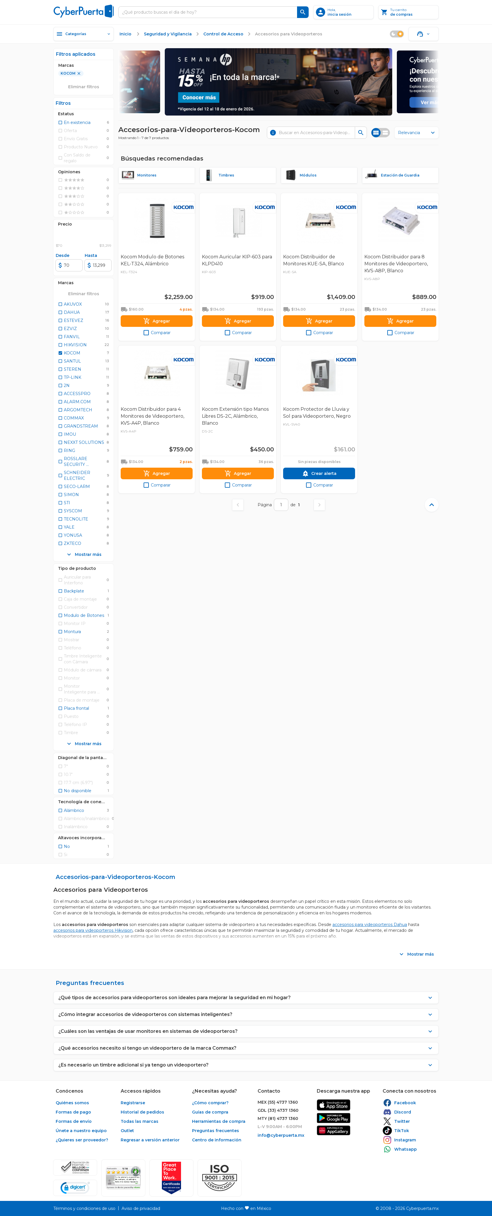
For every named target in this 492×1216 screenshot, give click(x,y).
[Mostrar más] (83, 554)
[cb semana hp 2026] (278, 82)
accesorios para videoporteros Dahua (369, 924)
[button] (219, 1178)
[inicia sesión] (343, 12)
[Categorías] (83, 34)
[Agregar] (157, 321)
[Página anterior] (238, 505)
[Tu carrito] (408, 12)
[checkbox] (74, 122)
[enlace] (126, 33)
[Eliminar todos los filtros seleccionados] (83, 294)
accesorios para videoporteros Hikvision (93, 930)
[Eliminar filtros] (83, 87)
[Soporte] (423, 34)
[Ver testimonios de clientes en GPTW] (171, 1178)
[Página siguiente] (319, 505)
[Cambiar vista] (380, 132)
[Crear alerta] (319, 473)
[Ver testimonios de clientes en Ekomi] (123, 1178)
